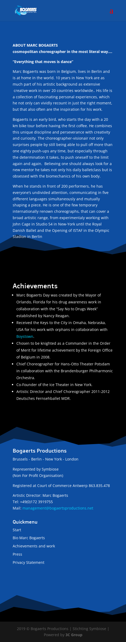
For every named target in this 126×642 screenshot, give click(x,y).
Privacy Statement (28, 562)
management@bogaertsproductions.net (57, 508)
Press (17, 554)
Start (17, 529)
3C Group (74, 634)
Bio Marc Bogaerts (29, 537)
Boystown (24, 336)
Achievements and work (34, 545)
